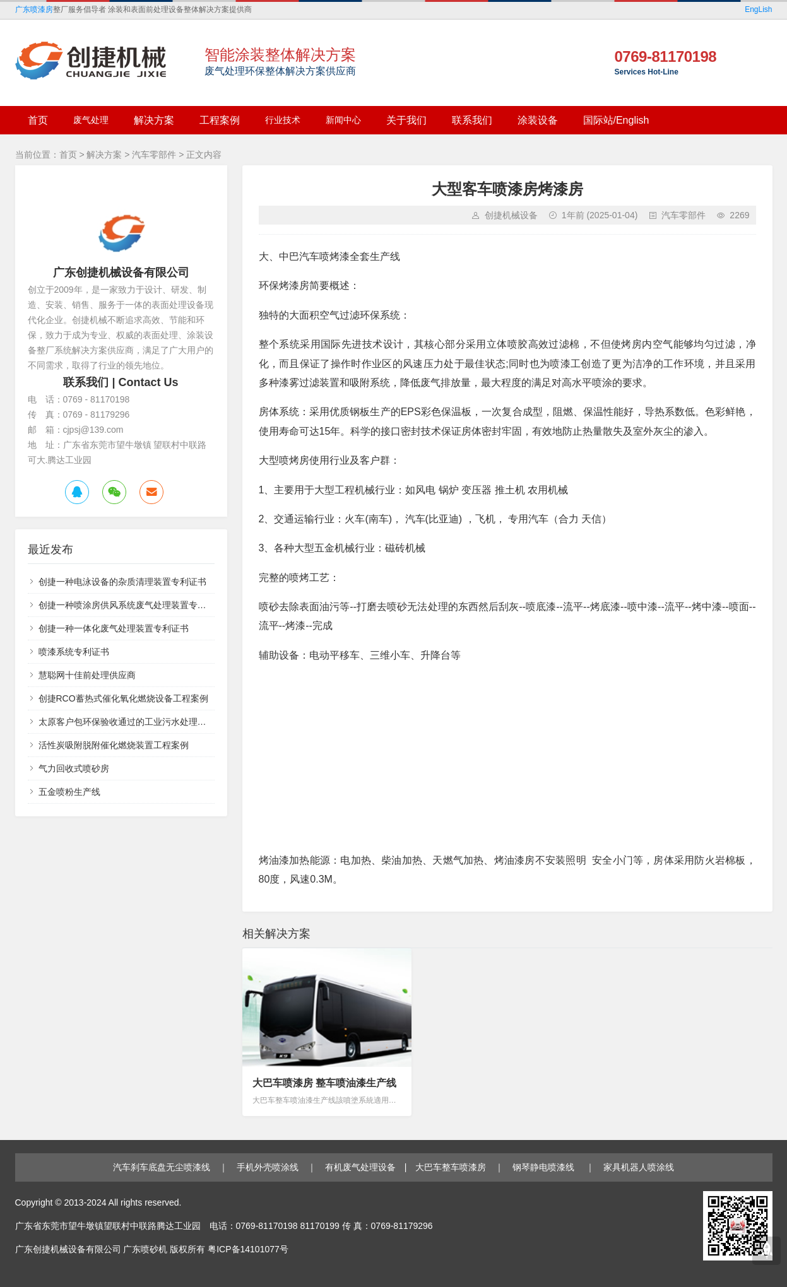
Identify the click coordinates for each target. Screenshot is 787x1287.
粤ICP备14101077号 (248, 1249)
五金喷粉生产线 (69, 792)
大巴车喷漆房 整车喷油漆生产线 (324, 1083)
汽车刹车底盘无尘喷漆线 (161, 1167)
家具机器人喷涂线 (638, 1167)
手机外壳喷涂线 (268, 1167)
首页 (68, 155)
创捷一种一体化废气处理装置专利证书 (113, 628)
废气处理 (91, 120)
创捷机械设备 (511, 215)
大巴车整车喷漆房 (450, 1167)
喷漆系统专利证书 (73, 652)
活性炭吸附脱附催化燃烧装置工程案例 (113, 745)
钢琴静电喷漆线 (544, 1167)
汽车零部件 (154, 155)
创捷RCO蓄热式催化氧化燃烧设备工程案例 (123, 698)
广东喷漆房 (34, 9)
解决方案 (104, 155)
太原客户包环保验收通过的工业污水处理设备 (126, 722)
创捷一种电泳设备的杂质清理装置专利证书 (122, 582)
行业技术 (282, 120)
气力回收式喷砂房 (73, 768)
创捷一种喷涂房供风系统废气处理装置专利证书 (131, 605)
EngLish (758, 9)
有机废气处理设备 (360, 1167)
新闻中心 (343, 120)
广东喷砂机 (145, 1249)
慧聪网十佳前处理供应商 (87, 675)
